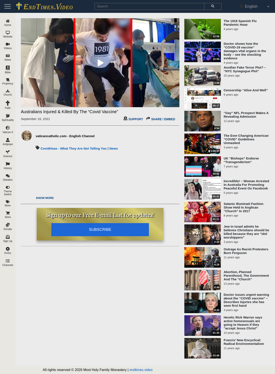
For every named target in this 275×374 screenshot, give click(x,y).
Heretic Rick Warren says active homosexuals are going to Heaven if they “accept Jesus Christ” (243, 322)
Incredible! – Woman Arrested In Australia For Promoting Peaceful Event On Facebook (246, 184)
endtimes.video (141, 370)
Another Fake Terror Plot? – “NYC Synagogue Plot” (245, 69)
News (113, 148)
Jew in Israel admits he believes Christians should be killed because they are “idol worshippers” (246, 232)
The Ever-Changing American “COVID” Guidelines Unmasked (246, 139)
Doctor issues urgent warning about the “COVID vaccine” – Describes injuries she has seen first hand (246, 300)
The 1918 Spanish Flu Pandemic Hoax (240, 22)
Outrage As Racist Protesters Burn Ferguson (246, 251)
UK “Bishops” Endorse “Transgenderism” (241, 160)
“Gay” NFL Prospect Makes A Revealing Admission (246, 114)
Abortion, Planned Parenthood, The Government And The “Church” (246, 275)
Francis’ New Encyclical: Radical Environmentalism (244, 341)
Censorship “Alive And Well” (246, 90)
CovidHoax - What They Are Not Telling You (73, 148)
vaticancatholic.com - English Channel (65, 136)
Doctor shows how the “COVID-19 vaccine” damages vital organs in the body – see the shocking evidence (245, 51)
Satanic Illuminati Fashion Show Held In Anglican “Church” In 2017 (243, 207)
